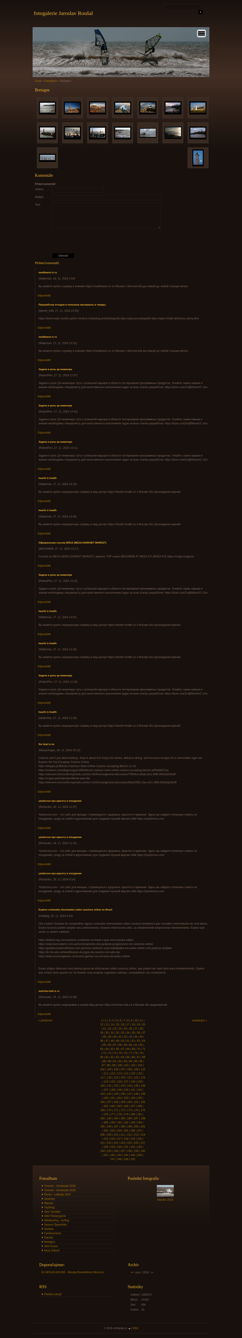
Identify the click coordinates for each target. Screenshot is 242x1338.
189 (106, 1122)
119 (116, 1077)
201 (143, 1126)
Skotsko (49, 1229)
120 (122, 1077)
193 (133, 1122)
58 (120, 1045)
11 (141, 1020)
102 (133, 1065)
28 (141, 1028)
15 (117, 1024)
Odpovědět (44, 295)
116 (139, 1073)
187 (136, 1118)
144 (109, 1093)
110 (143, 1069)
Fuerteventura (52, 1233)
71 (143, 1049)
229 (112, 1147)
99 (113, 1065)
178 (119, 1114)
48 (112, 1040)
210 (116, 1134)
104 (102, 1069)
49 (117, 1040)
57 (114, 1045)
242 (112, 1155)
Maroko (48, 1203)
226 (136, 1142)
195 (102, 1126)
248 (119, 1159)
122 (136, 1077)
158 (116, 1102)
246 (139, 1155)
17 (127, 1024)
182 (102, 1118)
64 (106, 1049)
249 (126, 1159)
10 (136, 1020)
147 (129, 1093)
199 (129, 1126)
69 (133, 1049)
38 (104, 1036)
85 (127, 1057)
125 (112, 1081)
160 (129, 1102)
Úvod (38, 81)
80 (101, 1057)
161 (136, 1102)
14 (112, 1024)
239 (136, 1151)
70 (138, 1049)
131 (109, 1085)
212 (129, 1134)
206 (133, 1130)
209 (109, 1134)
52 (133, 1040)
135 (136, 1085)
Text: (38, 204)
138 (112, 1089)
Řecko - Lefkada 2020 (57, 1194)
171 (116, 1110)
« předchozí (45, 1020)
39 (109, 1036)
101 (126, 1065)
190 (112, 1122)
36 (138, 1032)
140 (126, 1089)
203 (112, 1130)
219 (133, 1138)
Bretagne (49, 1241)
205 (126, 1130)
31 (112, 1032)
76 (125, 1053)
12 (101, 1024)
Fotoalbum (50, 81)
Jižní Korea (51, 1246)
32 (117, 1032)
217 (119, 1138)
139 (119, 1089)
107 (122, 1069)
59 (125, 1045)
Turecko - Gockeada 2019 (59, 1185)
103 (140, 1065)
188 (143, 1118)
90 (109, 1061)
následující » (199, 1020)
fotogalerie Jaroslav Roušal (63, 13)
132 (116, 1085)
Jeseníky (49, 1198)
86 (133, 1057)
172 (122, 1110)
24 (120, 1028)
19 (138, 1024)
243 (119, 1155)
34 (127, 1032)
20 (143, 1024)
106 (116, 1069)
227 (143, 1142)
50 (122, 1040)
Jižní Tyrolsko (52, 1211)
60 (130, 1045)
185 (122, 1118)
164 (112, 1106)
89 (104, 1061)
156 (102, 1102)
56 (109, 1045)
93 (125, 1061)
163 (106, 1106)
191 (119, 1122)
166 (126, 1106)
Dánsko (48, 1237)
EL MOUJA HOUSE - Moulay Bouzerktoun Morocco (73, 1272)
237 (122, 1151)
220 (139, 1138)
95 (135, 1061)
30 (106, 1032)
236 (116, 1151)
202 (106, 1130)
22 (109, 1028)
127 (126, 1081)
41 (120, 1036)
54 (143, 1040)
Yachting (49, 1207)
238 (129, 1151)
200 (136, 1126)
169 (102, 1110)
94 (130, 1061)
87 (138, 1057)
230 (119, 1147)
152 (119, 1098)
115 (133, 1073)
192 (126, 1122)
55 (104, 1045)
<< (132, 1272)
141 (133, 1089)
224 (122, 1142)
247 (112, 1159)
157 (109, 1102)
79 (141, 1053)
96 (141, 1061)
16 (122, 1024)
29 (101, 1032)
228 (106, 1147)
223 (116, 1142)
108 (129, 1069)
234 (102, 1151)
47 (106, 1040)
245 (133, 1155)
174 (136, 1110)
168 (139, 1106)
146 (122, 1093)
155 (139, 1098)
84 (122, 1057)
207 (139, 1130)
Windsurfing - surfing (56, 1220)
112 (112, 1073)
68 (127, 1049)
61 (135, 1045)
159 (122, 1102)
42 (125, 1036)
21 (104, 1028)
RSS (135, 1328)
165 (119, 1106)
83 (117, 1057)
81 (106, 1057)
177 (112, 1114)
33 (122, 1032)
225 (129, 1142)
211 (122, 1134)
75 (120, 1053)
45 (141, 1036)
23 (114, 1028)
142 (139, 1089)
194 (139, 1122)
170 (109, 1110)
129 (139, 1081)
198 (122, 1126)
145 (116, 1093)
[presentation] (122, 241)
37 (143, 1032)
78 (135, 1053)
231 (126, 1147)
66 (117, 1049)
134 (129, 1085)
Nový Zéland (51, 1250)
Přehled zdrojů (53, 1294)
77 (130, 1053)
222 (109, 1142)
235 (109, 1151)
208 (102, 1134)
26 (130, 1028)
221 (102, 1142)
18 (133, 1024)
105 (109, 1069)
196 (109, 1126)
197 (116, 1126)
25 (125, 1028)
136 (143, 1085)
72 (104, 1053)
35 (133, 1032)
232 (133, 1147)
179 (126, 1114)
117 (102, 1077)
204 (119, 1130)
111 (106, 1073)
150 (106, 1098)
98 (108, 1065)
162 (143, 1102)
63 (101, 1049)
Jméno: (39, 189)
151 (112, 1098)
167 (133, 1106)
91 (114, 1061)
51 (127, 1040)
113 (119, 1073)
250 (133, 1159)
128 (133, 1081)
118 (109, 1077)
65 (112, 1049)
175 (143, 1110)
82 (112, 1057)
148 (136, 1093)
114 (126, 1073)
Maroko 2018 (165, 1199)
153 (126, 1098)
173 (129, 1110)
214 (143, 1134)
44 (135, 1036)
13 (106, 1024)
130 (102, 1085)
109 (136, 1069)
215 (106, 1138)
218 (126, 1138)
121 (129, 1077)
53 (138, 1040)
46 (101, 1040)
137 (106, 1089)
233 (139, 1147)
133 (122, 1085)
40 (114, 1036)
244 (126, 1155)
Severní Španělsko (55, 1224)
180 (133, 1114)
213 (136, 1134)
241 (106, 1155)
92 (120, 1061)
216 (112, 1138)
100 (119, 1065)
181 (139, 1114)
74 (114, 1053)
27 (135, 1028)
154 (133, 1098)
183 (109, 1118)
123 (143, 1077)
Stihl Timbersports (55, 1216)
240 (143, 1151)
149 (143, 1093)
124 (106, 1081)
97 (103, 1065)
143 (102, 1093)
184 (116, 1118)
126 (119, 1081)
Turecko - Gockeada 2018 (59, 1190)
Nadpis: (39, 197)
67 (122, 1049)
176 (106, 1114)
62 (141, 1045)
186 (129, 1118)
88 (143, 1057)
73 (109, 1053)
